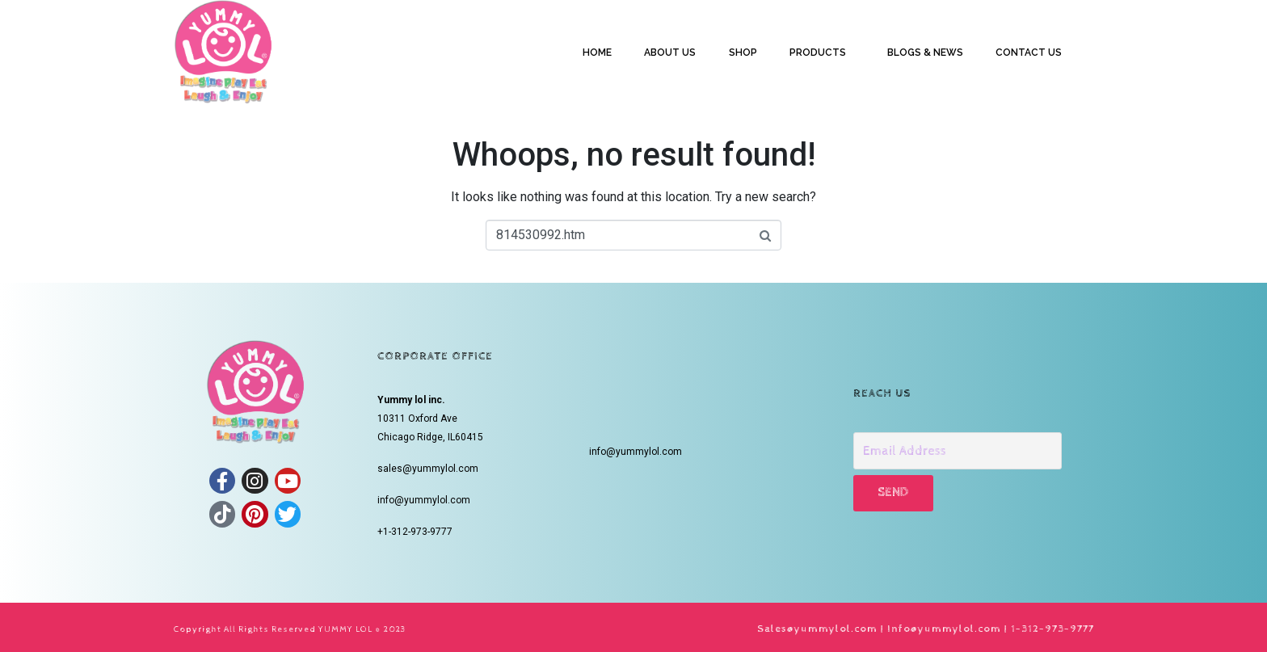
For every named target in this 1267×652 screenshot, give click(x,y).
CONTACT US (1029, 52)
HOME (597, 52)
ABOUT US (670, 52)
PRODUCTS (817, 52)
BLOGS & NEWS (925, 52)
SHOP (743, 52)
